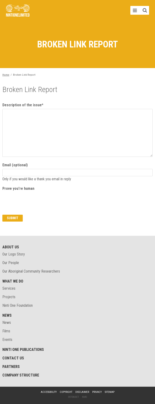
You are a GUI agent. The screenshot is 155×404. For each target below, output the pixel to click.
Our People (10, 262)
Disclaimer (82, 392)
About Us (10, 247)
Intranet (73, 397)
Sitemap (109, 392)
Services (8, 288)
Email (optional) (15, 165)
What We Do (12, 281)
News (7, 315)
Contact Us (13, 358)
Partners (11, 366)
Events (7, 339)
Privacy (97, 392)
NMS (84, 397)
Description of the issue (22, 105)
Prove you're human (18, 188)
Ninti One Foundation (17, 305)
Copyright (66, 392)
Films (6, 331)
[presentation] (38, 201)
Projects (8, 297)
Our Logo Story (13, 254)
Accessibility (49, 392)
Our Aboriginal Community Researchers (31, 271)
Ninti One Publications (23, 349)
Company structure (20, 375)
